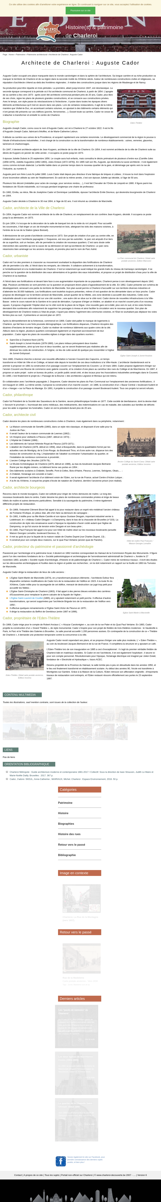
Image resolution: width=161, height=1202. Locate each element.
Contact (18, 1175)
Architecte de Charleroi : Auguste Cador (66, 54)
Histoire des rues (69, 834)
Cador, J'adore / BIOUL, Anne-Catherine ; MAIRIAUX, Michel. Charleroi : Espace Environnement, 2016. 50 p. (64, 779)
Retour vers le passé (71, 844)
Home (11, 54)
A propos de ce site (33, 1175)
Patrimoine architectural (37, 54)
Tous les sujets (52, 1175)
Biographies (66, 823)
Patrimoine (20, 54)
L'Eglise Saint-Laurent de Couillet (26, 598)
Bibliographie (67, 855)
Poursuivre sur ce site (80, 10)
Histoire (63, 813)
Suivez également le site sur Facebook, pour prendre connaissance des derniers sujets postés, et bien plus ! (86, 1159)
